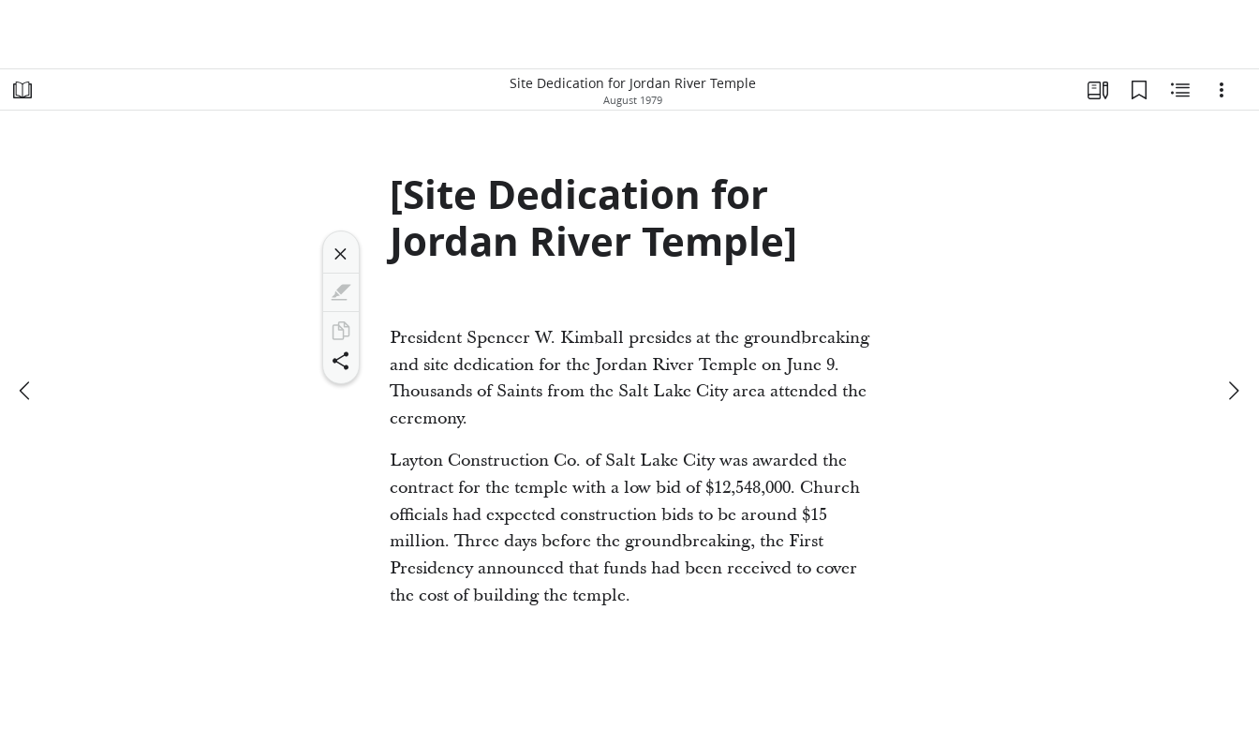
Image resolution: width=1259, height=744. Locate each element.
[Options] (1221, 90)
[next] (1233, 390)
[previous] (26, 390)
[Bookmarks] (1139, 90)
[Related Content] (1180, 90)
